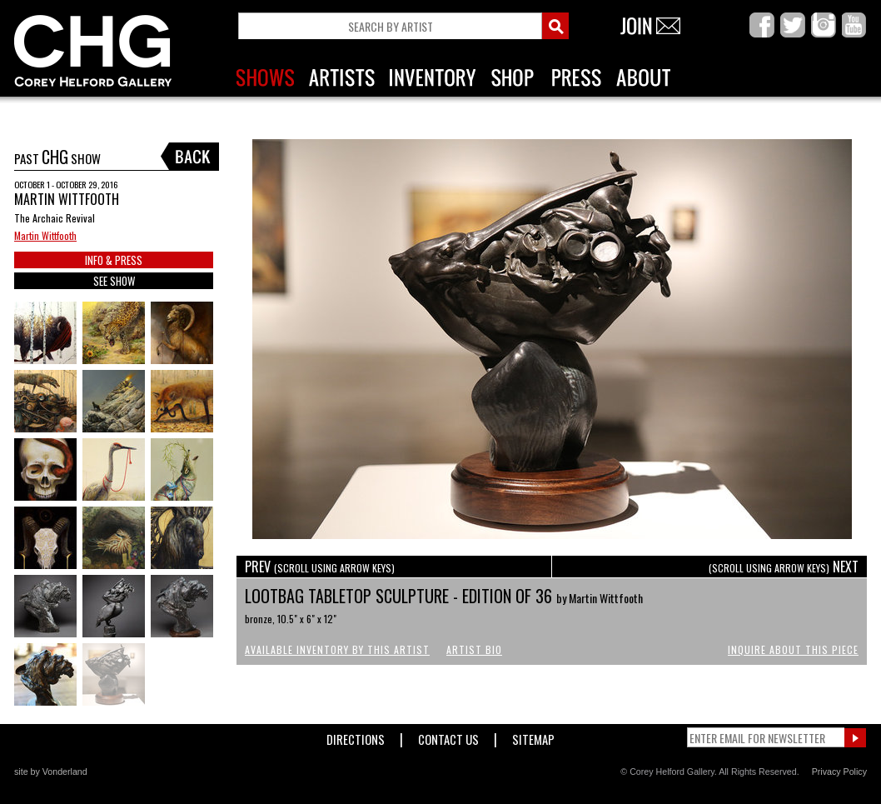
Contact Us (448, 736)
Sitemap (533, 736)
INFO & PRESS (113, 260)
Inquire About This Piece (793, 649)
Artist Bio (474, 649)
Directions (355, 736)
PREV (320, 567)
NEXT (784, 567)
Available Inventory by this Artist (337, 649)
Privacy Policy (839, 772)
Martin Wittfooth (45, 235)
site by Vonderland (50, 772)
